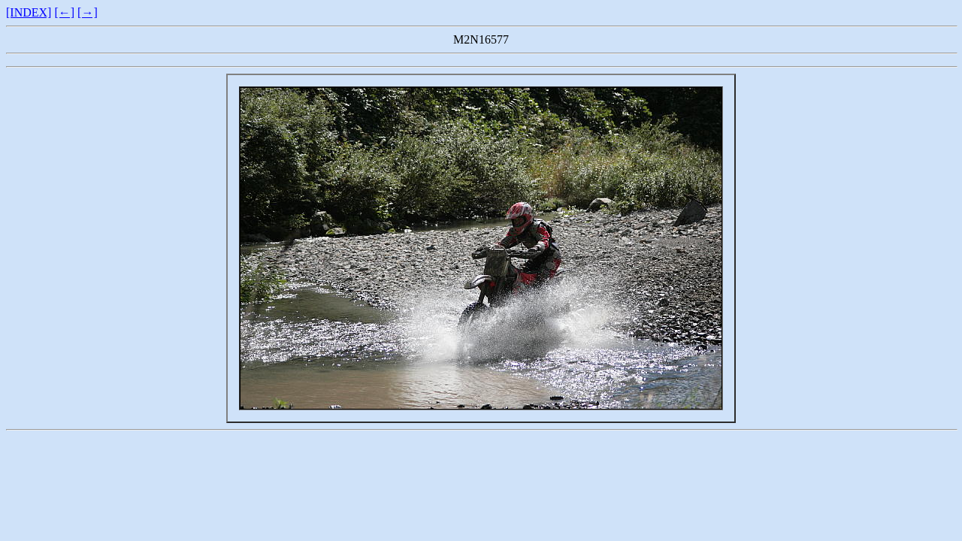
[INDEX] (28, 12)
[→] (87, 12)
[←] (64, 12)
